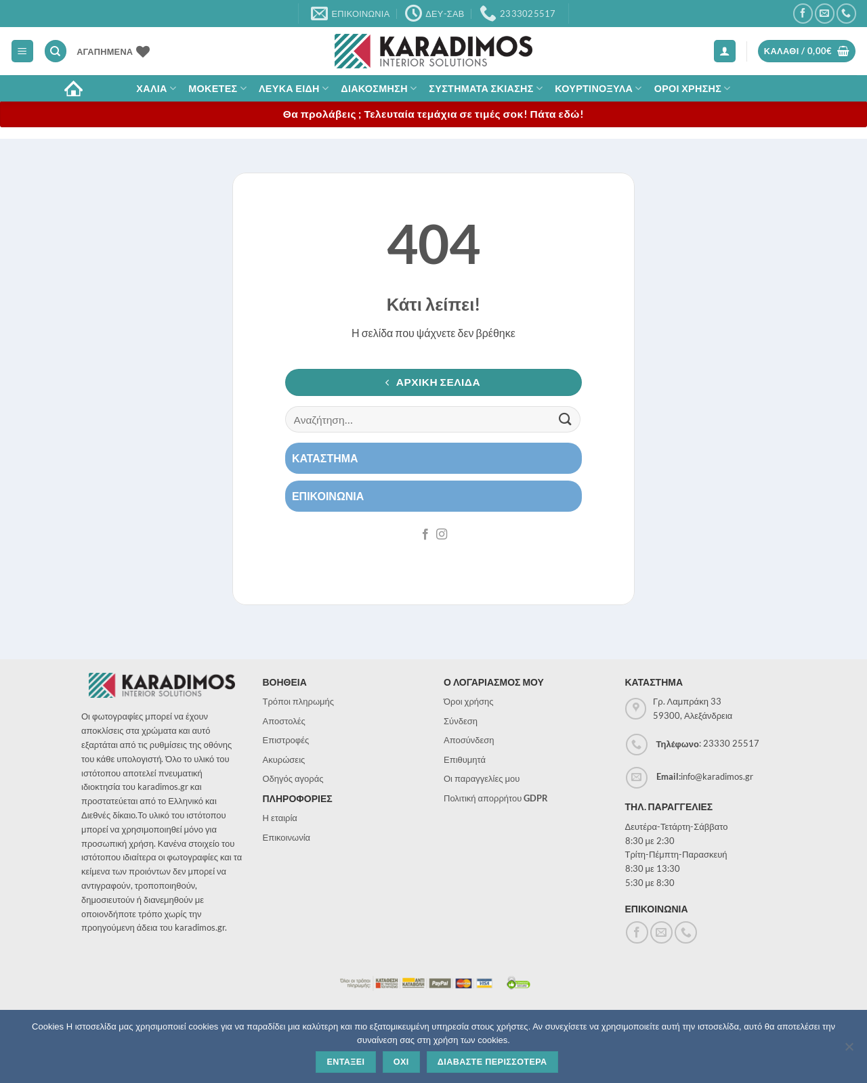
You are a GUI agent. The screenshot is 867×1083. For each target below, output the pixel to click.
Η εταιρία (280, 817)
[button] (22, 51)
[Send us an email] (824, 13)
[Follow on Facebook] (803, 13)
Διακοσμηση (379, 88)
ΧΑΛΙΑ (156, 88)
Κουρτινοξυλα (598, 88)
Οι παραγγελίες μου (482, 778)
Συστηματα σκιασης (486, 88)
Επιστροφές (286, 739)
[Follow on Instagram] (441, 535)
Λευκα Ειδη (294, 88)
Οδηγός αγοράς (293, 778)
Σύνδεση (461, 720)
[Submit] (565, 419)
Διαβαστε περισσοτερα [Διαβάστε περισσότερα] (492, 1062)
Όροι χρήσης (469, 701)
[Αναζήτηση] (55, 51)
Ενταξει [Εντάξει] (345, 1062)
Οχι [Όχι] (401, 1062)
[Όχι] (849, 1050)
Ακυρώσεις (284, 759)
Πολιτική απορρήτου (496, 798)
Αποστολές (284, 720)
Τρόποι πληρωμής (299, 701)
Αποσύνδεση (469, 739)
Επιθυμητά (465, 759)
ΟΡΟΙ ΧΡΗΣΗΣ (692, 88)
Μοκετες (217, 88)
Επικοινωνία (287, 837)
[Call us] (846, 13)
